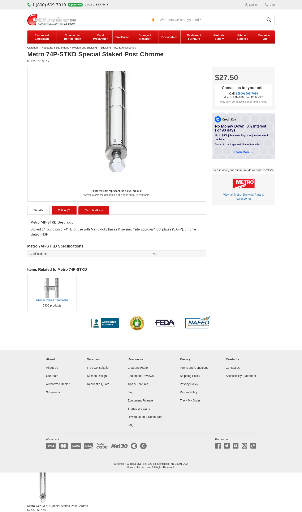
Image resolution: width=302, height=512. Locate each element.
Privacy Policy (189, 384)
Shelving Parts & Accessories (118, 47)
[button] (88, 5)
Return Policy (188, 392)
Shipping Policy (190, 376)
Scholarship (53, 392)
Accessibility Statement (241, 376)
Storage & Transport (145, 37)
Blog (131, 392)
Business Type (264, 37)
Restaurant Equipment (42, 37)
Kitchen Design (97, 376)
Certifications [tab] (94, 210)
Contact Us (233, 367)
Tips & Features (138, 384)
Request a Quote (98, 384)
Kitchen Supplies (242, 37)
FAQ (131, 425)
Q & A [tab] (64, 210)
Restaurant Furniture (194, 37)
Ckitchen (32, 47)
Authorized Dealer (58, 384)
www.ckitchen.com (140, 467)
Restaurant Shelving (84, 47)
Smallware (122, 37)
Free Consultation (98, 367)
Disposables (169, 37)
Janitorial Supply (219, 37)
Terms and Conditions (194, 367)
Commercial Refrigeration (72, 37)
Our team (52, 376)
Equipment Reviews (141, 376)
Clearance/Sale (138, 367)
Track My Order (190, 400)
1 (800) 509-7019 (46, 5)
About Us (52, 367)
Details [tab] (38, 210)
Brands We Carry (139, 408)
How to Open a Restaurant (145, 417)
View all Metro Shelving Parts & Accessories (243, 196)
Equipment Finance (140, 400)
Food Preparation (100, 37)
